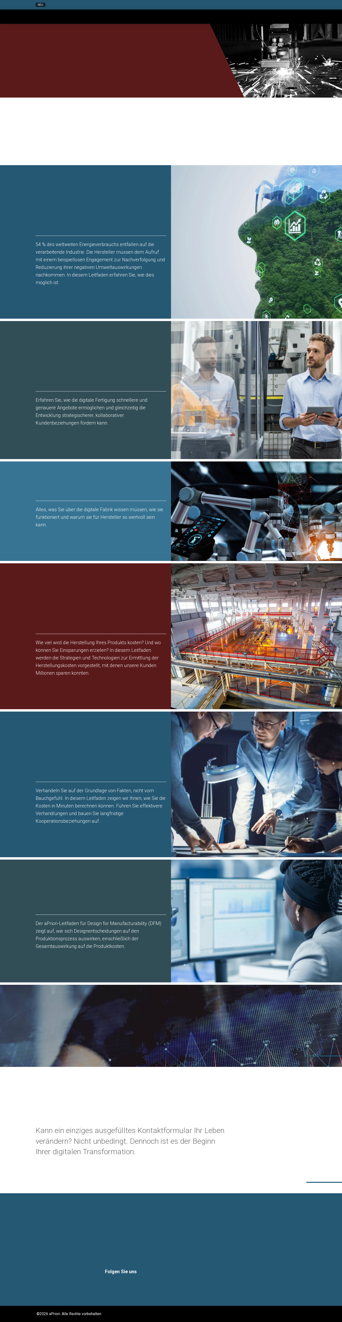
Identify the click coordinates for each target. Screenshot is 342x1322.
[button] (267, 5)
